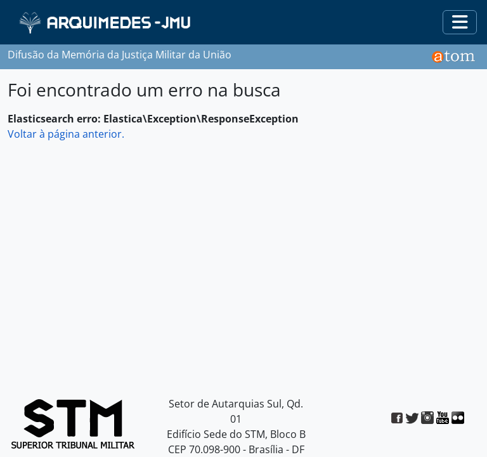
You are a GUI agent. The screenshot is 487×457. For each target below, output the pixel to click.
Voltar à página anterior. (66, 134)
